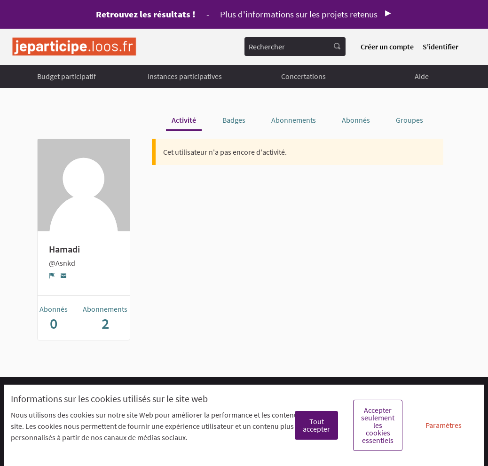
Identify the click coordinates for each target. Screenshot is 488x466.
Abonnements (293, 120)
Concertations (303, 76)
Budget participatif (66, 76)
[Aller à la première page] (74, 46)
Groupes (409, 120)
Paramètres (443, 425)
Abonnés (356, 120)
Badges (233, 120)
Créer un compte (387, 46)
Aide (422, 76)
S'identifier (440, 46)
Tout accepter (316, 425)
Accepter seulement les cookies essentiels (377, 425)
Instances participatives (185, 76)
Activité (184, 120)
